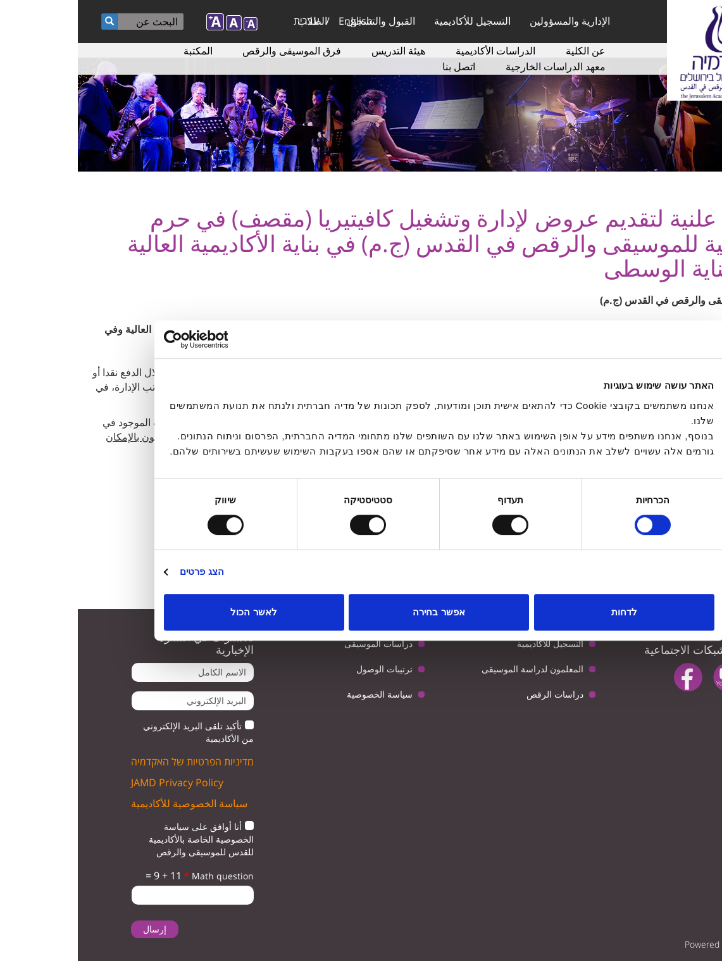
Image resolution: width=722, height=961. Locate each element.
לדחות (546, 611)
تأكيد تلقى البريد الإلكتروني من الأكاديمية (120, 732)
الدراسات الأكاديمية (417, 51)
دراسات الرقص (477, 694)
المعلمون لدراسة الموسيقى (455, 669)
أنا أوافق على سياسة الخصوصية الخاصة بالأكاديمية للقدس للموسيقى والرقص (123, 839)
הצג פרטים (124, 571)
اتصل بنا (380, 66)
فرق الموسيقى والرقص (214, 51)
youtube (649, 677)
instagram (678, 709)
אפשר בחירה (361, 611)
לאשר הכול (175, 611)
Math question (141, 876)
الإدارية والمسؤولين (492, 21)
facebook (610, 677)
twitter (689, 677)
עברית (229, 21)
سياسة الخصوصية (302, 694)
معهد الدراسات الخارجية (478, 66)
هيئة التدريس (320, 51)
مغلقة (700, 573)
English (278, 21)
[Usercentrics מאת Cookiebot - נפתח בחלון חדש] (141, 339)
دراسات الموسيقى (300, 644)
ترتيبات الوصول (306, 669)
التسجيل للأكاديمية (394, 21)
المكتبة (120, 51)
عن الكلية (508, 51)
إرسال (77, 929)
